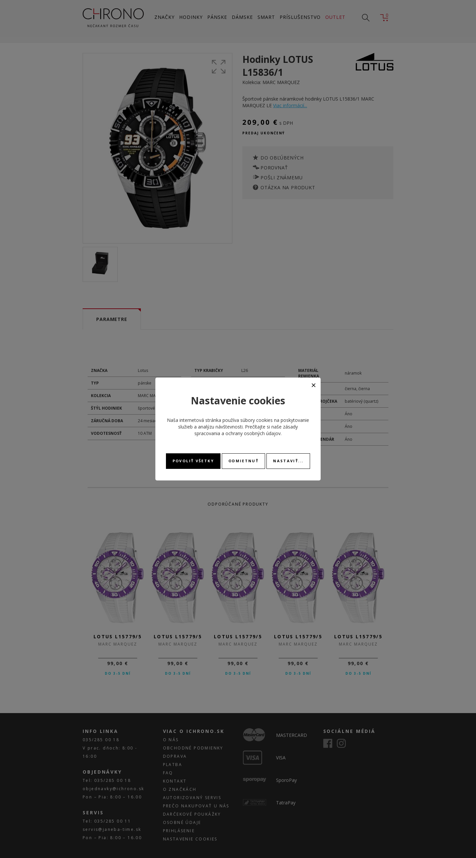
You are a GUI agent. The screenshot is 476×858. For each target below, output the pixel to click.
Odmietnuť (243, 460)
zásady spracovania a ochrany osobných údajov (246, 430)
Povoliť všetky (193, 460)
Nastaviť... (288, 460)
